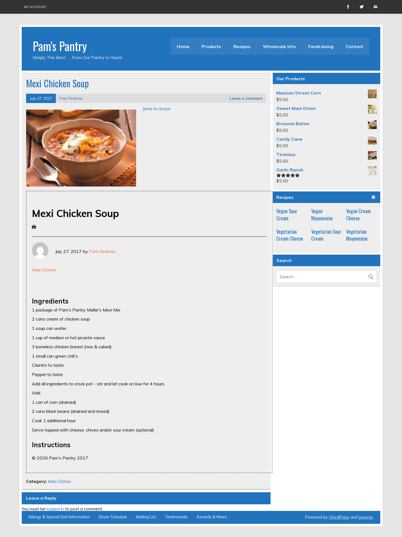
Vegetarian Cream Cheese (289, 235)
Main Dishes (44, 269)
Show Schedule (113, 517)
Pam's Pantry (60, 45)
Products (211, 46)
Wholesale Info (279, 46)
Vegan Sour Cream (286, 214)
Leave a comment (246, 98)
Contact (354, 46)
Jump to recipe (156, 108)
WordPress (339, 517)
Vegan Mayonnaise (322, 214)
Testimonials (176, 517)
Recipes (241, 46)
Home (183, 46)
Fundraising (321, 46)
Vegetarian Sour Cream (326, 235)
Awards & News (212, 517)
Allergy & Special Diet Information (59, 517)
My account (35, 7)
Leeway (366, 517)
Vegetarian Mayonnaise (357, 235)
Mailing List (146, 517)
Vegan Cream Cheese (358, 214)
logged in (55, 508)
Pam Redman (71, 98)
